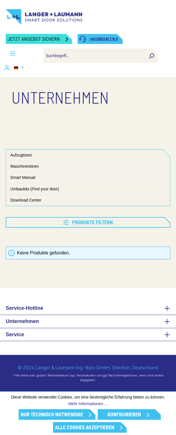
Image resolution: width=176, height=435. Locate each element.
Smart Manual (22, 177)
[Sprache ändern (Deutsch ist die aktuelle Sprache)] (19, 68)
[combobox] (94, 56)
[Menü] (12, 53)
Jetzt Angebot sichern (33, 39)
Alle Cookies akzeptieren (84, 427)
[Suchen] (151, 56)
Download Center (25, 200)
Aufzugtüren (21, 155)
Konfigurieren (124, 414)
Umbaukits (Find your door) (34, 189)
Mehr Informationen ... (88, 403)
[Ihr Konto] (7, 67)
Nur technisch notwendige (52, 414)
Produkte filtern (88, 222)
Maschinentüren (24, 166)
